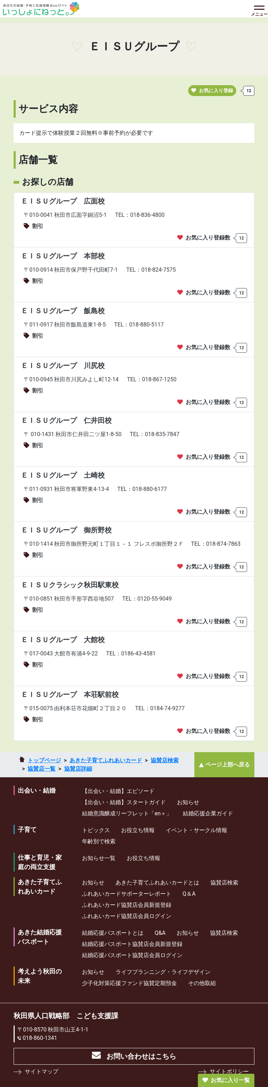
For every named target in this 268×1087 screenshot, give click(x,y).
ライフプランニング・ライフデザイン (163, 972)
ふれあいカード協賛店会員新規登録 (126, 905)
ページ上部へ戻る (227, 764)
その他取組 (202, 983)
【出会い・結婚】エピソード (118, 791)
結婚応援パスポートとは (112, 933)
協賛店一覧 (41, 768)
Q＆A (189, 893)
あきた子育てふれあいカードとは (157, 882)
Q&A (160, 933)
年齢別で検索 (99, 841)
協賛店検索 (165, 760)
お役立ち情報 (138, 830)
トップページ (44, 760)
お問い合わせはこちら (141, 1056)
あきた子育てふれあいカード (105, 760)
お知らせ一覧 (99, 858)
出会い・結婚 (36, 790)
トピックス (96, 830)
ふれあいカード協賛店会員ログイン (126, 916)
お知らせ (188, 802)
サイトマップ (41, 1071)
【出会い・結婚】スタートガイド (124, 802)
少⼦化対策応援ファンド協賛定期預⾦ (129, 983)
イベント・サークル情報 (196, 830)
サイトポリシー (229, 1071)
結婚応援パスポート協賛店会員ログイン (132, 955)
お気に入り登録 (212, 90)
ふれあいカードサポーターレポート (126, 893)
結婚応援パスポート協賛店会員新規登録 (132, 944)
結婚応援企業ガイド (208, 813)
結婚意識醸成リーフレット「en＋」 (127, 813)
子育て (27, 829)
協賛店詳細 (78, 768)
